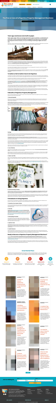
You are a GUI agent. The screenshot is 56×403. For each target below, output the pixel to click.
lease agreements (18, 81)
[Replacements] (41, 259)
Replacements (41, 262)
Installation (17, 262)
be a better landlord (21, 143)
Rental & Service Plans (23, 7)
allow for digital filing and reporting (35, 161)
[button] (50, 4)
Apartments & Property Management (28, 21)
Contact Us (34, 7)
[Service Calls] (30, 259)
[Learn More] (50, 259)
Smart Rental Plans (28, 251)
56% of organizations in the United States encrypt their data (17, 213)
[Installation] (17, 259)
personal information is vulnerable (17, 210)
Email (37, 378)
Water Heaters (15, 7)
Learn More (50, 262)
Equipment (6, 262)
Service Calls (30, 262)
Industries (29, 7)
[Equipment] (6, 259)
